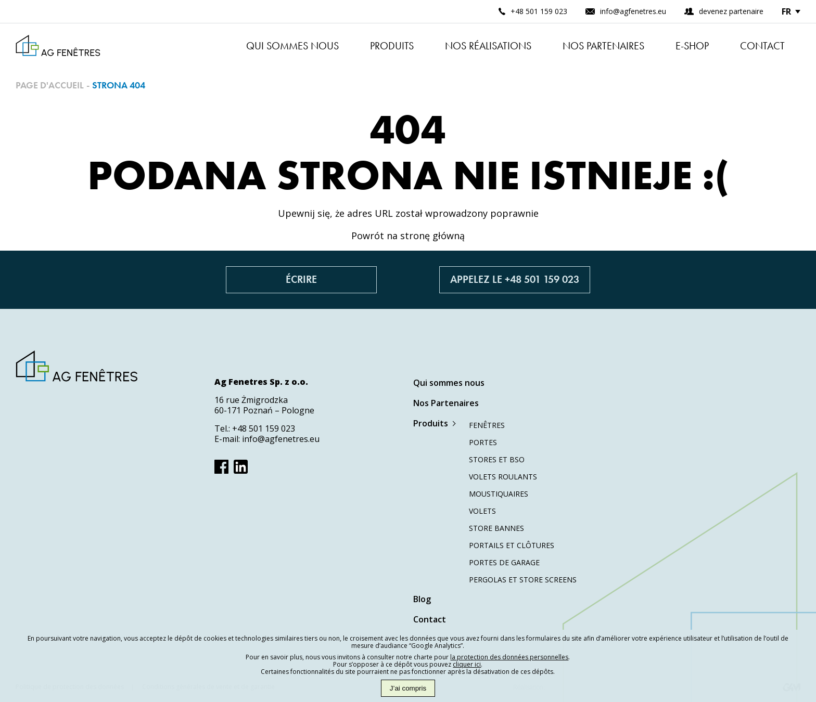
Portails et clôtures (511, 545)
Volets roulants (503, 477)
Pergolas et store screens (523, 579)
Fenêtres (487, 425)
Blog (422, 599)
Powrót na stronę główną (408, 235)
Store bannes (496, 528)
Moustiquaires (498, 494)
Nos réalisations (488, 46)
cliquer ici (467, 664)
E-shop (692, 46)
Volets (482, 511)
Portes (483, 442)
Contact (762, 46)
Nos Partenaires (603, 46)
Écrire (301, 280)
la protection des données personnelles (509, 657)
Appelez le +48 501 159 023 (514, 280)
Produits (392, 46)
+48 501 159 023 (263, 428)
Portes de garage (504, 562)
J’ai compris (408, 688)
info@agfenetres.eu (281, 439)
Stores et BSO (497, 459)
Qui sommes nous (292, 46)
